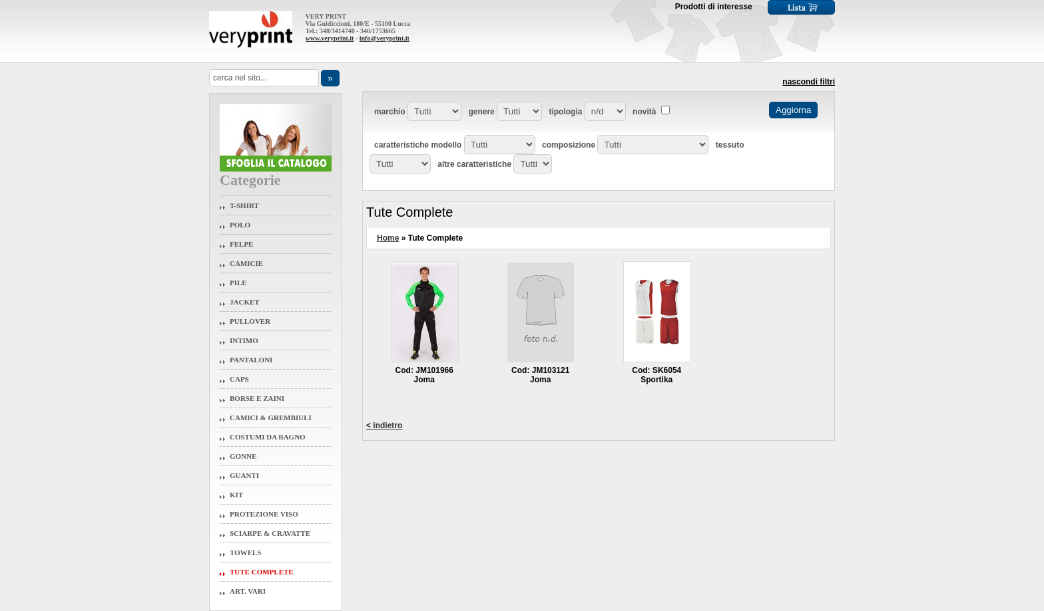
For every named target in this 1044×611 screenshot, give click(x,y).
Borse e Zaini (257, 398)
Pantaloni (251, 360)
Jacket (245, 302)
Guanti (244, 475)
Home (388, 238)
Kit (236, 495)
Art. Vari (248, 591)
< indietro (384, 425)
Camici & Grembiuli (271, 418)
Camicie (246, 263)
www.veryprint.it (330, 38)
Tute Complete (262, 572)
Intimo (244, 340)
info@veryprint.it (384, 38)
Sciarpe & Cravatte (270, 533)
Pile (238, 283)
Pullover (250, 321)
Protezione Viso (264, 514)
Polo (240, 225)
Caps (239, 379)
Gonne (243, 456)
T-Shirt (244, 205)
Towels (246, 552)
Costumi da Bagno (268, 437)
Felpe (241, 244)
